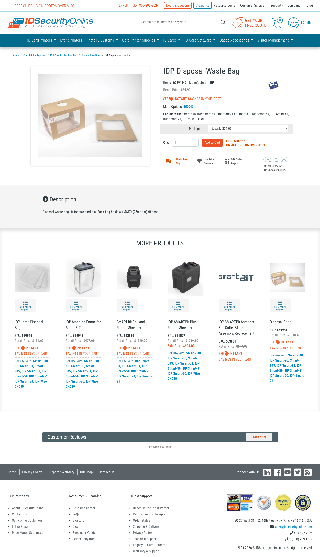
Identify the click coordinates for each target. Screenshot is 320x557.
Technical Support (145, 539)
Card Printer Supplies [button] (139, 40)
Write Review (273, 165)
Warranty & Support (146, 551)
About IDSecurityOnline (27, 508)
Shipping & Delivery (146, 527)
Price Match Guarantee (27, 533)
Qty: (166, 143)
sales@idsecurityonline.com (293, 527)
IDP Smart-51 (38, 376)
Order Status (141, 520)
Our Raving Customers (27, 520)
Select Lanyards (83, 539)
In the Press (20, 527)
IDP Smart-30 (24, 366)
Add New (259, 437)
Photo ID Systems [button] (100, 40)
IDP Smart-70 (24, 381)
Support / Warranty (61, 472)
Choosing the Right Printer (151, 508)
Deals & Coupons (177, 5)
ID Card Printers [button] (40, 40)
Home (11, 472)
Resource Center (225, 5)
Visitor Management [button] (273, 40)
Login (300, 22)
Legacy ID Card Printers (149, 545)
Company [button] (294, 5)
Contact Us (107, 472)
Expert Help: (139, 5)
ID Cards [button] (170, 40)
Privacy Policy (32, 472)
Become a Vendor (85, 533)
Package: (195, 129)
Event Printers (71, 40)
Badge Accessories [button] (235, 40)
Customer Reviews (275, 169)
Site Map (86, 472)
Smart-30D (40, 361)
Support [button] (276, 5)
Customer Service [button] (252, 5)
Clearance (203, 5)
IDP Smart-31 (31, 371)
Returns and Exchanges (149, 514)
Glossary (78, 520)
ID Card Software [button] (198, 40)
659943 (188, 107)
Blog (310, 5)
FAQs (76, 514)
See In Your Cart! (192, 99)
